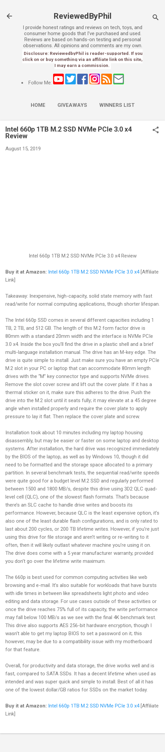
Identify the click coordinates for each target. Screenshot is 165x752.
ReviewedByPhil (82, 16)
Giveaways (72, 105)
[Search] (156, 18)
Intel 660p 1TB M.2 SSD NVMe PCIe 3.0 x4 (93, 272)
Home (38, 105)
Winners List (117, 105)
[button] (156, 130)
